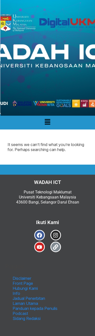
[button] (47, 122)
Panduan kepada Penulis (35, 308)
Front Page (23, 283)
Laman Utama (25, 303)
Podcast (20, 313)
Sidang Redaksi (27, 318)
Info (16, 293)
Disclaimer (22, 278)
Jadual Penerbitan (29, 298)
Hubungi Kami (25, 288)
